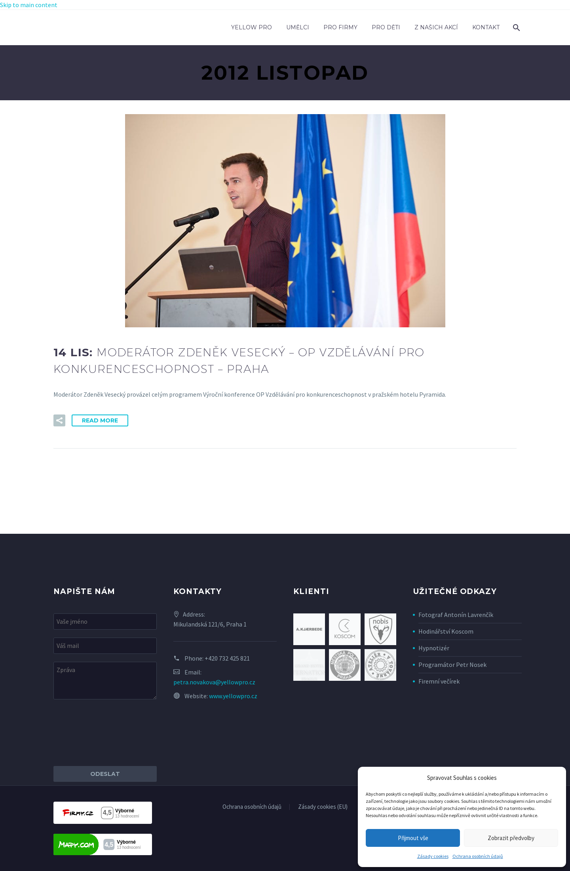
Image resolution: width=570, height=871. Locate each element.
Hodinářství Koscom (445, 631)
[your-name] (105, 621)
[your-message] (105, 680)
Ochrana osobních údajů (477, 856)
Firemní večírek (439, 681)
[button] (59, 420)
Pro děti (386, 27)
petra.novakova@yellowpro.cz (214, 682)
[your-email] (105, 646)
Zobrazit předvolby (511, 838)
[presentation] (113, 732)
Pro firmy (340, 27)
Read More (100, 420)
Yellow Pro (251, 27)
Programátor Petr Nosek (452, 665)
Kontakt (486, 27)
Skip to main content (28, 5)
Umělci (297, 27)
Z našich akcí (436, 27)
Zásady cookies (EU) (323, 807)
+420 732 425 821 (227, 658)
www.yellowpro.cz (233, 696)
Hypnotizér (433, 648)
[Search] (515, 27)
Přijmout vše (413, 838)
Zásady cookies (432, 856)
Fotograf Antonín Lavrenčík (455, 615)
